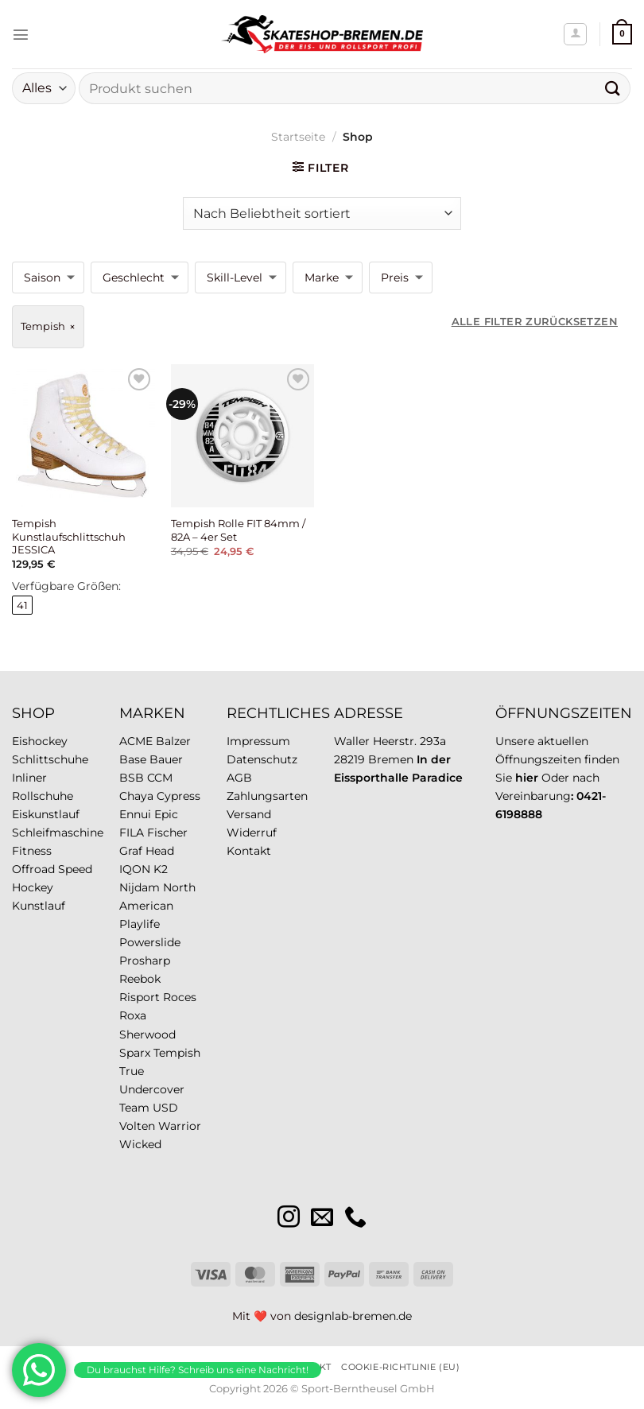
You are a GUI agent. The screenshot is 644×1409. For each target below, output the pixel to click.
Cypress (178, 796)
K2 (160, 869)
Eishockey (40, 741)
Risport (139, 997)
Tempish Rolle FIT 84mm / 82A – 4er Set (238, 530)
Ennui (135, 814)
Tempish (176, 1053)
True (131, 1071)
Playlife (139, 924)
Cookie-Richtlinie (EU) (400, 1366)
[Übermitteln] (613, 87)
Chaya (136, 796)
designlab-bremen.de (353, 1316)
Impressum (258, 741)
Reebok (140, 979)
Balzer (173, 741)
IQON (134, 869)
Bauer (166, 759)
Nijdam (139, 887)
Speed (75, 869)
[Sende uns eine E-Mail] (322, 1218)
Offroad (33, 869)
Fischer (167, 832)
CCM (160, 777)
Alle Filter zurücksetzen (535, 321)
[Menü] (20, 34)
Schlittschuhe (50, 759)
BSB (131, 777)
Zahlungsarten (267, 796)
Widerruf (252, 832)
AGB (239, 777)
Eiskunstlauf (46, 814)
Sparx (134, 1053)
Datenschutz (262, 759)
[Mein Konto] (575, 34)
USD (165, 1107)
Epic (166, 814)
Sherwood (147, 1034)
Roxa (132, 1015)
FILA (131, 832)
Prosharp (144, 960)
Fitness (32, 851)
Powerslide (149, 942)
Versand (249, 814)
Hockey (32, 887)
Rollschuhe (42, 796)
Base (132, 759)
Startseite (298, 137)
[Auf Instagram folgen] (288, 1218)
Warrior (179, 1126)
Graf (130, 851)
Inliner (29, 777)
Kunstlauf (38, 906)
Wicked (140, 1144)
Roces (179, 997)
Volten (137, 1126)
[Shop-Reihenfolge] (322, 213)
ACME (136, 741)
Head (159, 851)
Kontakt (249, 851)
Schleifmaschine (57, 832)
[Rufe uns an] (355, 1218)
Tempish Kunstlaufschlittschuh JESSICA (69, 537)
